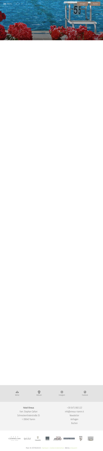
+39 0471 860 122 (74, 407)
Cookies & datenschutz (57, 448)
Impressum (45, 448)
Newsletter (74, 415)
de (16, 4)
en (22, 4)
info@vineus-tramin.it (74, 411)
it (19, 4)
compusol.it (73, 448)
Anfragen (74, 419)
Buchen (74, 423)
